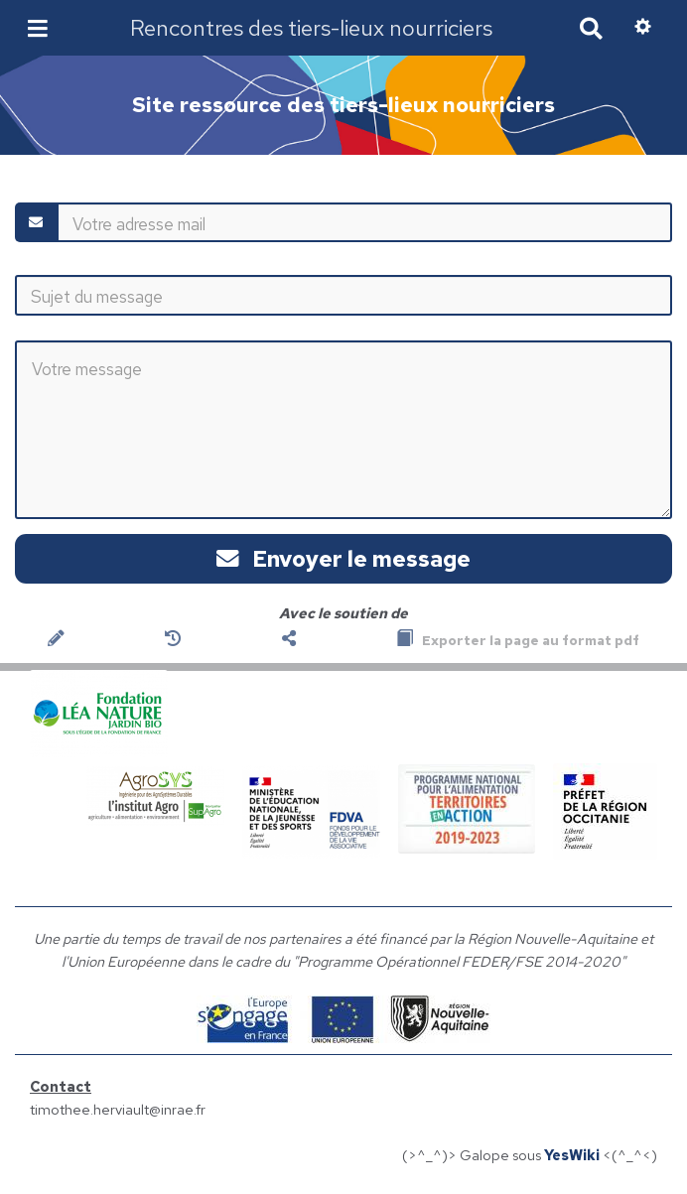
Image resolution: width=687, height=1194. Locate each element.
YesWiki (572, 1154)
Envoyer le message (343, 559)
